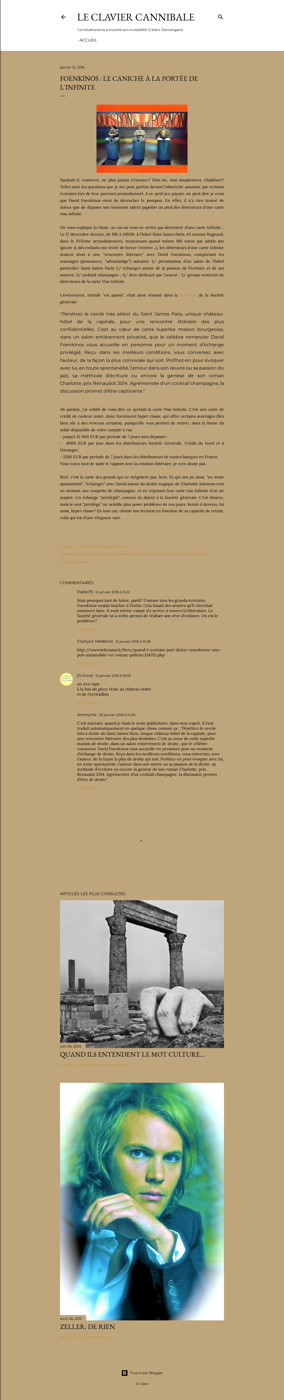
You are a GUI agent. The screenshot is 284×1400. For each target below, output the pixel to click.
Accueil (88, 40)
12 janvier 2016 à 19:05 (113, 675)
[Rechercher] (220, 16)
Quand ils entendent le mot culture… (132, 1054)
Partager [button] (67, 546)
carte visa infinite (89, 554)
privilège (201, 554)
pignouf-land (166, 554)
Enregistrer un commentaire (103, 1065)
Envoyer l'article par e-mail (102, 546)
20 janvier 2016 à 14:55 (117, 715)
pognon (185, 554)
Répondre (87, 629)
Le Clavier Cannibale (135, 17)
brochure (188, 295)
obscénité (144, 554)
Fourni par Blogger (142, 1373)
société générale (74, 562)
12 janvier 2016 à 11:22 (112, 592)
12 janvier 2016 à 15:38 (133, 641)
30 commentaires (94, 1337)
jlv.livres (85, 675)
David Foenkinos (120, 554)
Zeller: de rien (87, 1326)
